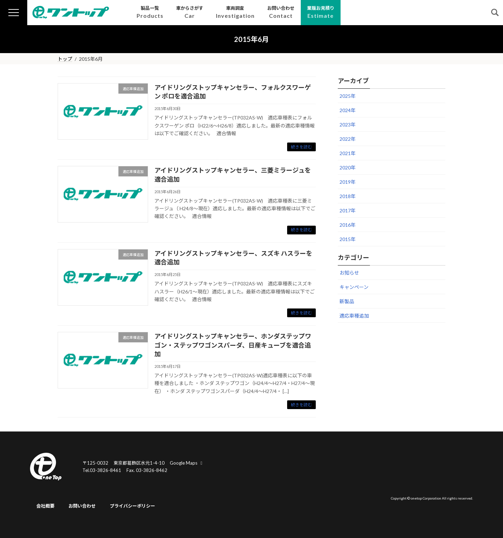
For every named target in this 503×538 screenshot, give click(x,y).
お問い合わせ (82, 506)
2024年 (348, 110)
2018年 (348, 196)
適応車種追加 (354, 316)
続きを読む (301, 147)
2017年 (348, 210)
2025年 (348, 96)
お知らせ (349, 273)
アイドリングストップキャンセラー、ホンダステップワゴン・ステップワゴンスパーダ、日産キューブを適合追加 (232, 344)
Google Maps (187, 463)
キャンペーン (354, 287)
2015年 (348, 239)
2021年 (348, 153)
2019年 (348, 182)
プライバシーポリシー (132, 506)
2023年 (348, 125)
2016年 (348, 225)
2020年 (348, 167)
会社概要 (45, 506)
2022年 (348, 139)
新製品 (347, 301)
